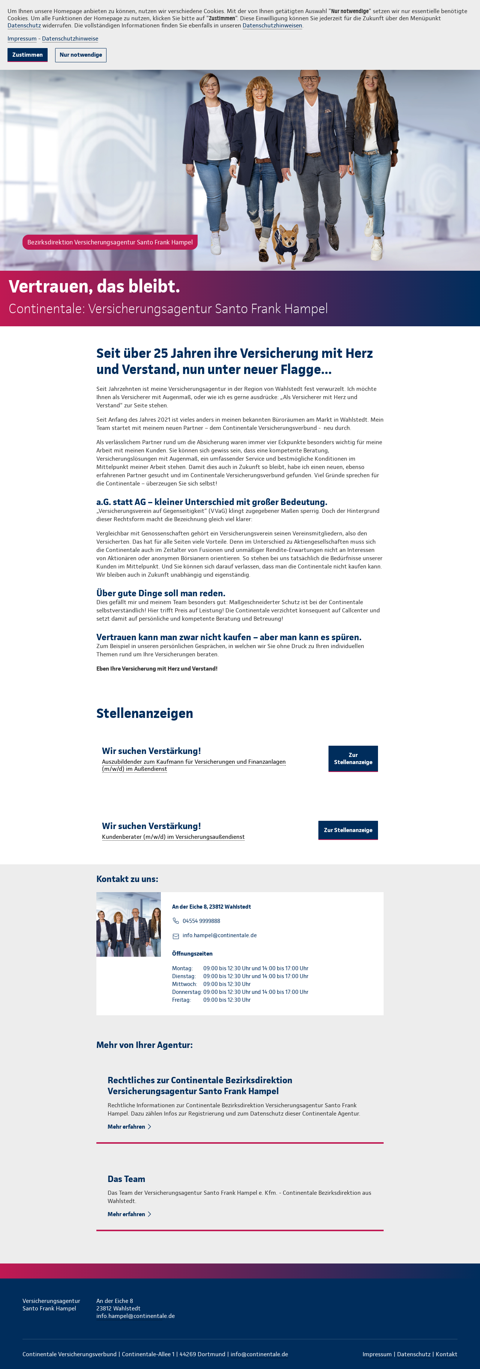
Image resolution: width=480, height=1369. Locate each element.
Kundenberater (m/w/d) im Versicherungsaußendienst (173, 836)
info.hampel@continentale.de (220, 935)
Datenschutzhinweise (70, 38)
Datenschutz (24, 25)
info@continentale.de (259, 1354)
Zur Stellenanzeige (353, 758)
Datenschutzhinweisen (272, 25)
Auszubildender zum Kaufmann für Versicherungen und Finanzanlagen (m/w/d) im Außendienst (194, 765)
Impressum (22, 38)
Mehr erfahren (127, 1126)
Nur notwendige (81, 54)
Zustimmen (27, 54)
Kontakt (447, 1354)
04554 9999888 (201, 921)
